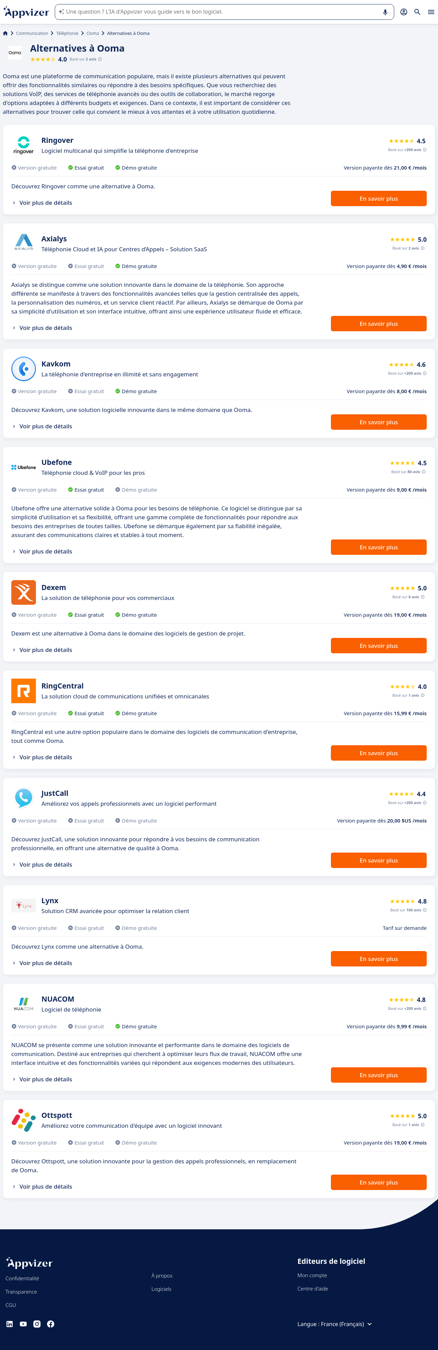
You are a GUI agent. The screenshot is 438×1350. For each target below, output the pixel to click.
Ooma (93, 33)
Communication (32, 33)
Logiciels (161, 1288)
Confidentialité (22, 1278)
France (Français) (347, 1324)
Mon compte (312, 1275)
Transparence (21, 1291)
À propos (162, 1275)
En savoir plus (379, 198)
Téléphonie (67, 33)
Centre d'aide (312, 1288)
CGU (10, 1304)
